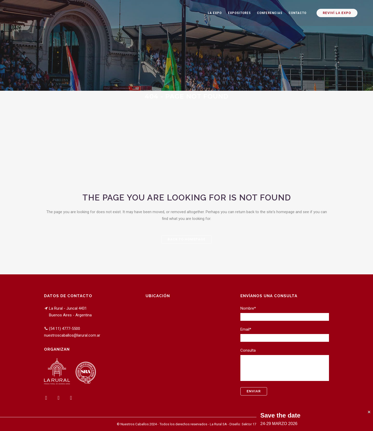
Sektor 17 (249, 424)
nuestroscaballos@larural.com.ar (72, 335)
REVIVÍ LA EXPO (336, 13)
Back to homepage (186, 239)
